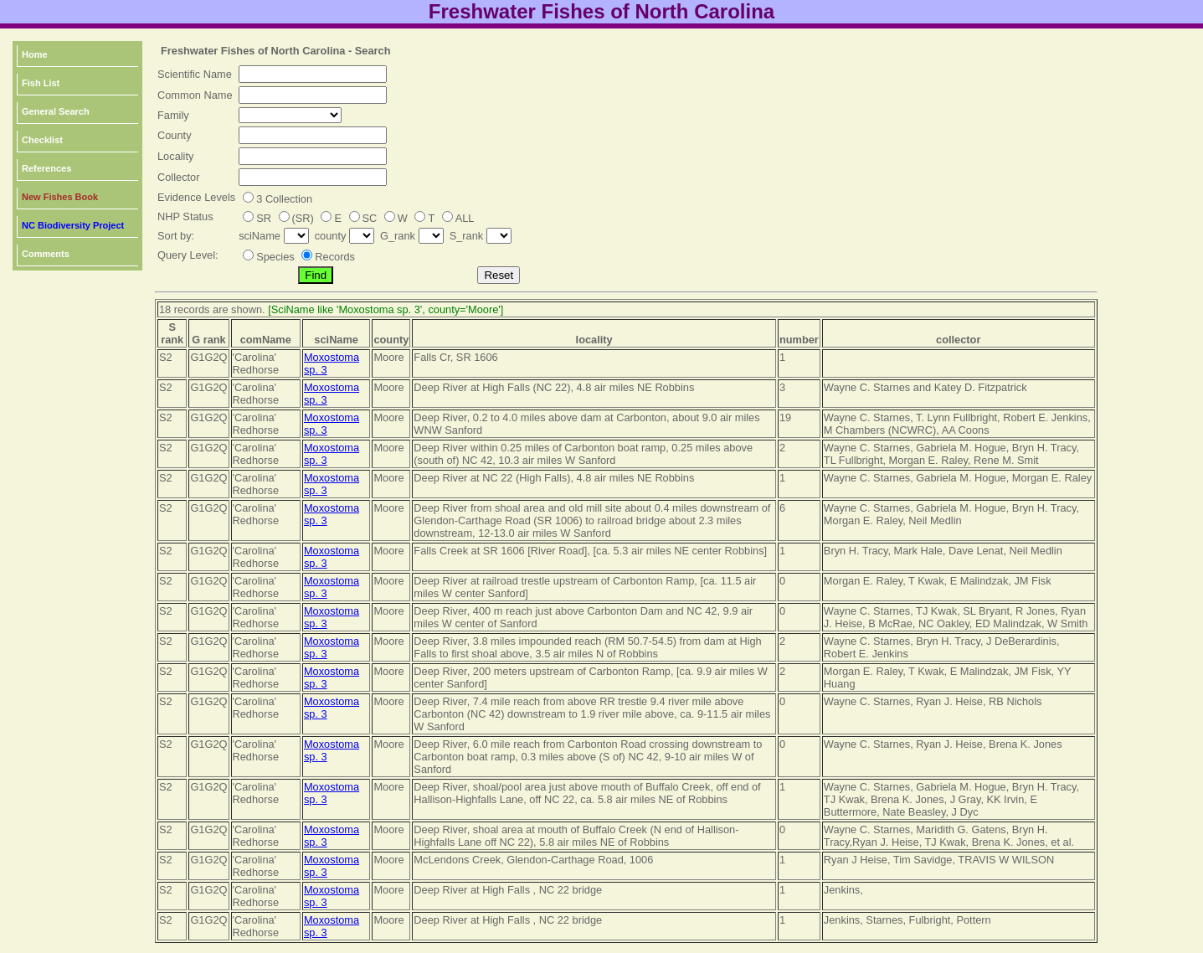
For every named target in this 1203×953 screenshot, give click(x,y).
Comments (45, 254)
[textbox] (313, 74)
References (46, 168)
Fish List (40, 83)
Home (35, 54)
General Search (56, 111)
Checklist (42, 140)
